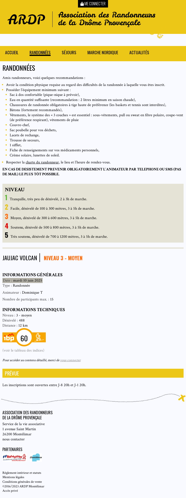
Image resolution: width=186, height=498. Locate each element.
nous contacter (13, 439)
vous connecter (70, 360)
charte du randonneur (42, 162)
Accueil (11, 52)
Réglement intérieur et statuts (21, 472)
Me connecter (93, 4)
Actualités (139, 52)
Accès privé (10, 490)
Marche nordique (102, 52)
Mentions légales (13, 477)
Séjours (69, 52)
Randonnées (40, 52)
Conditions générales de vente (22, 481)
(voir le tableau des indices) (23, 350)
